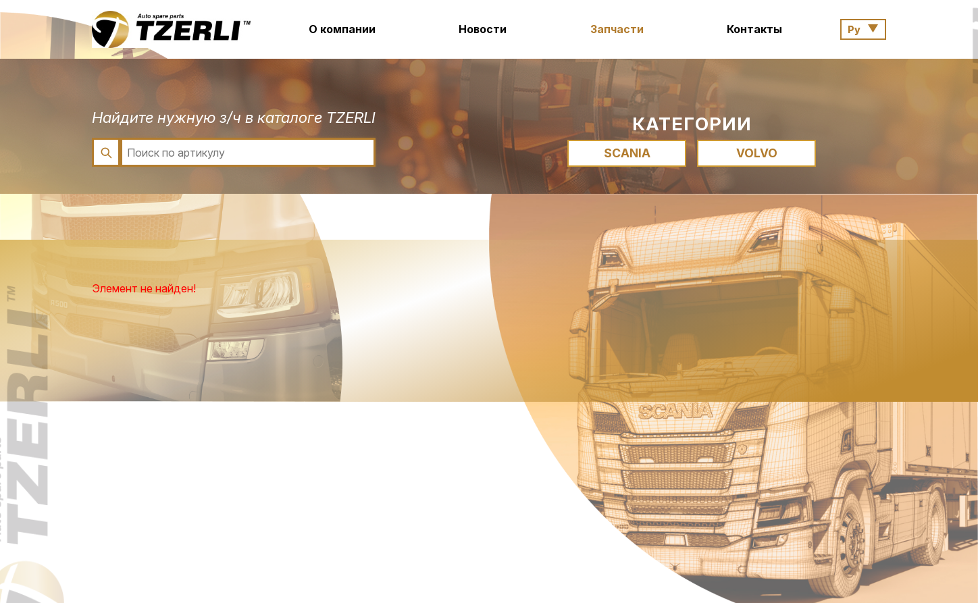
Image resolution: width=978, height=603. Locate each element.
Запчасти (617, 29)
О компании (342, 29)
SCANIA (627, 153)
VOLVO (756, 153)
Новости (483, 29)
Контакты (754, 29)
